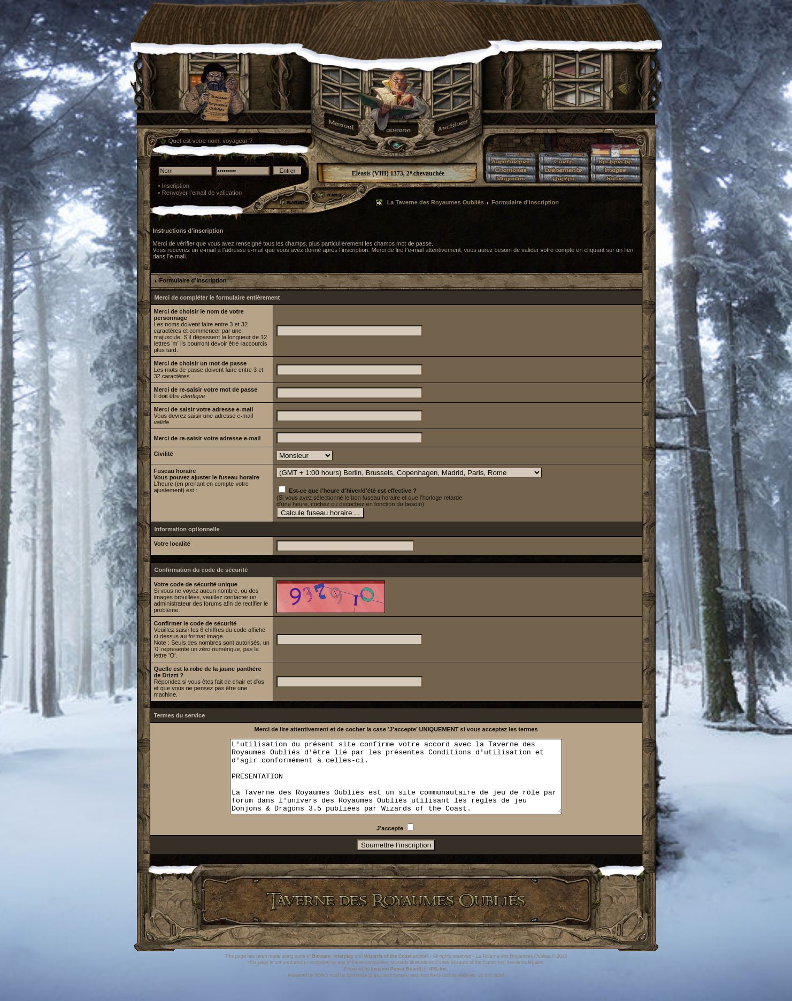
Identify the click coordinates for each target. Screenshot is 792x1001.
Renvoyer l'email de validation (202, 192)
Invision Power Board (395, 983)
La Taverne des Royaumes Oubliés (435, 202)
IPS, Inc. (438, 983)
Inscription (176, 185)
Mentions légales (525, 977)
